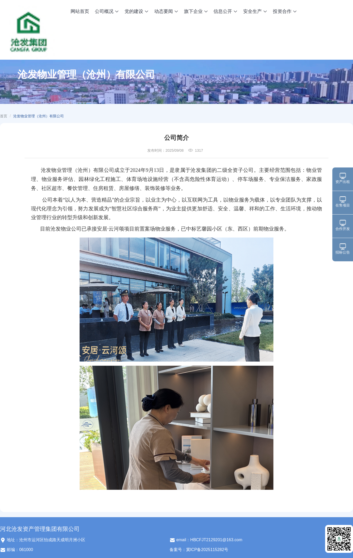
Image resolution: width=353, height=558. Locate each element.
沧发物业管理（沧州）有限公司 (38, 116)
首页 (3, 116)
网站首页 (80, 11)
